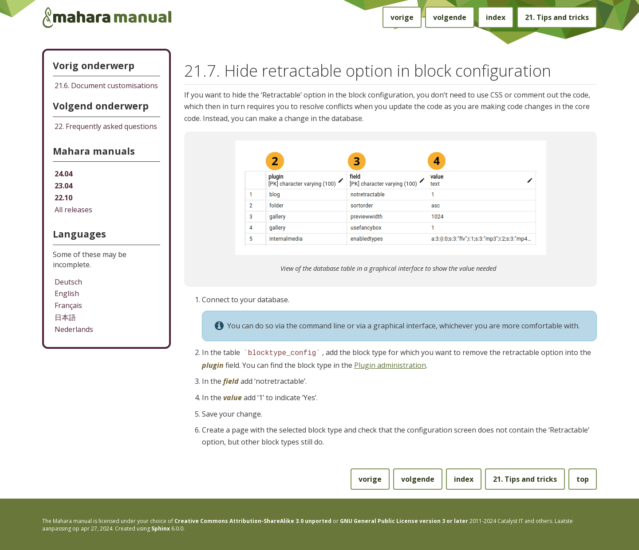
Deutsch (68, 282)
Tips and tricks (557, 17)
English (67, 293)
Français (68, 305)
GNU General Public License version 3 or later (404, 520)
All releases (73, 210)
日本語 (65, 317)
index (495, 17)
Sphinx (160, 527)
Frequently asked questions (106, 126)
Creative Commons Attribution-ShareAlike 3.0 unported (252, 520)
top (582, 478)
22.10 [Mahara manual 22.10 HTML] (63, 198)
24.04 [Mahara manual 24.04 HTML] (63, 174)
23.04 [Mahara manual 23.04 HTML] (63, 186)
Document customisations (106, 85)
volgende (449, 17)
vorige (402, 17)
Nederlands (74, 329)
